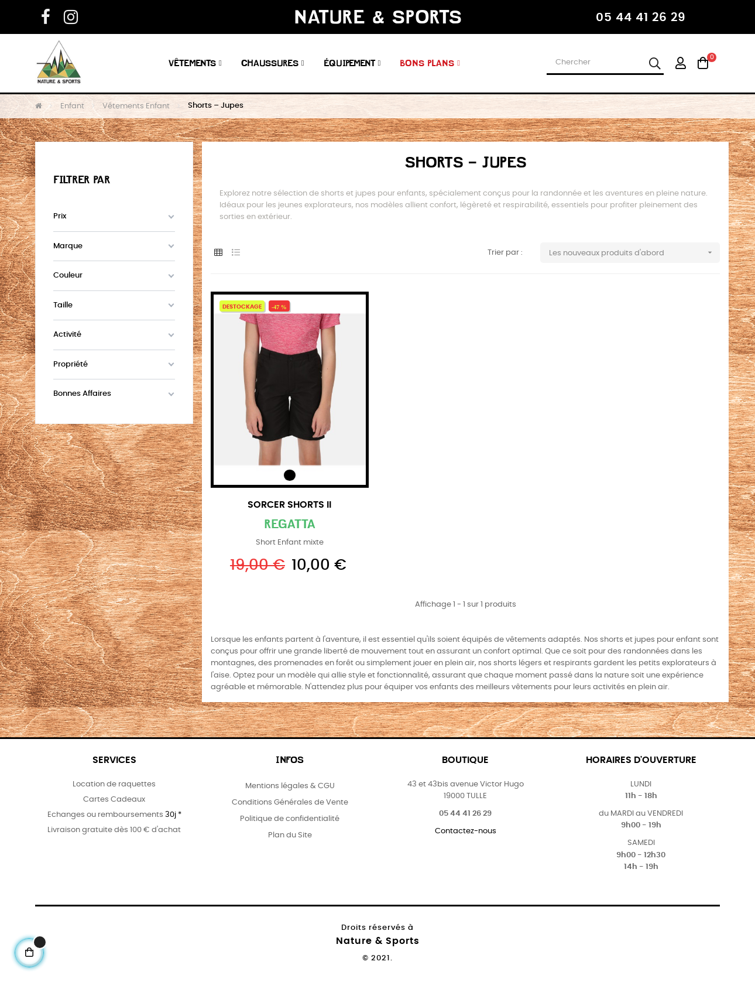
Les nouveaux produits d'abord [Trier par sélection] (634, 252)
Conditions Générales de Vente (290, 802)
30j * (173, 815)
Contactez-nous (465, 831)
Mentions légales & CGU (290, 786)
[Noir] (289, 475)
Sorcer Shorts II (289, 504)
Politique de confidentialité (289, 819)
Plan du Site (290, 835)
